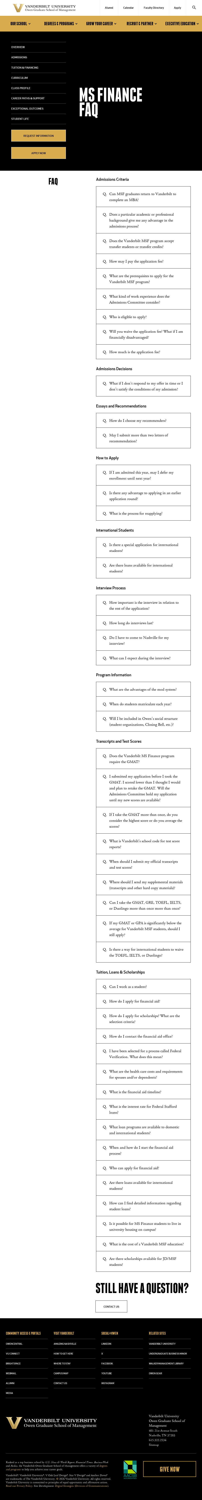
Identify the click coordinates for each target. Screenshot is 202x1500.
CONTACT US (60, 1383)
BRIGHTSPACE (13, 1364)
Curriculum (19, 78)
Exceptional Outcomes (27, 108)
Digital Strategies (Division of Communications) (81, 1486)
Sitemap (154, 1445)
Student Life (20, 119)
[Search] (194, 8)
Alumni (109, 8)
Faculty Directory (154, 8)
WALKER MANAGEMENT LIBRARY (166, 1364)
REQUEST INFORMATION (38, 136)
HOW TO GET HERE (63, 1354)
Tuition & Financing (24, 67)
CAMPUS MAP (61, 1373)
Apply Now (38, 153)
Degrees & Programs (61, 23)
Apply (177, 8)
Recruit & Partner (142, 23)
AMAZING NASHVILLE (65, 1344)
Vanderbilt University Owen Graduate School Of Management (44, 9)
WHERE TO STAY (62, 1364)
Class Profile (20, 88)
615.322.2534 (157, 1440)
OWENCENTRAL (14, 1344)
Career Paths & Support (28, 98)
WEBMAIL (11, 1373)
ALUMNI (10, 1383)
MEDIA (9, 1393)
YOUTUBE (106, 1373)
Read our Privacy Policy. (19, 1486)
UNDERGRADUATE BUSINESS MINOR (168, 1354)
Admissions (19, 57)
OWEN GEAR (155, 1373)
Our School (21, 23)
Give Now (170, 1469)
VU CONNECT (13, 1354)
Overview (18, 47)
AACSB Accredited (130, 1470)
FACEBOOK (107, 1364)
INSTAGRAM (107, 1383)
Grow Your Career (102, 23)
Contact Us (111, 1306)
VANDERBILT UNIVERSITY (162, 1344)
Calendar (128, 8)
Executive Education (182, 23)
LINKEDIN (106, 1344)
